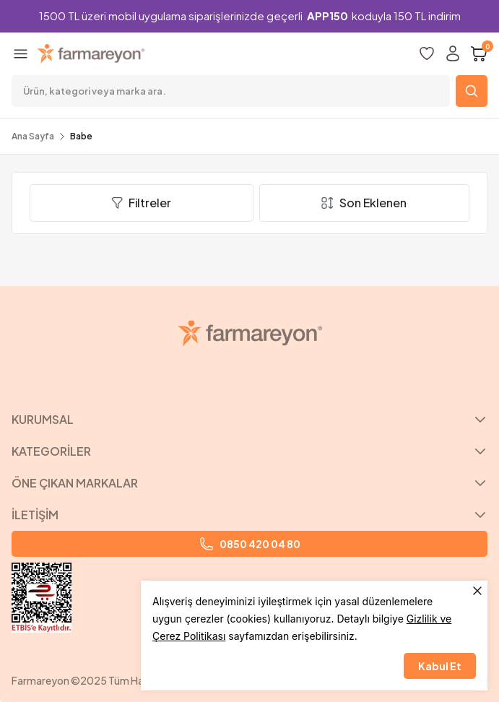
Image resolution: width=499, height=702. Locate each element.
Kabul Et (439, 665)
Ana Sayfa (33, 136)
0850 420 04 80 (249, 544)
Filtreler (141, 202)
